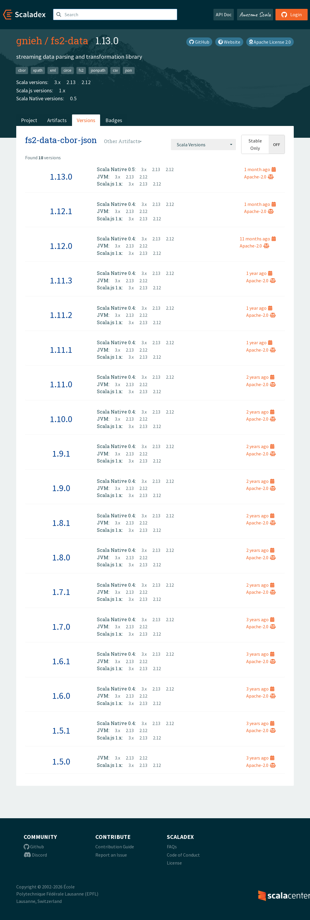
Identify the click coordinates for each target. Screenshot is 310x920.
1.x (62, 90)
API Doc (223, 14)
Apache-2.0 (259, 177)
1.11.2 (61, 314)
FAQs (172, 847)
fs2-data (69, 40)
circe (67, 70)
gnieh (29, 40)
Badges (113, 120)
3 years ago (260, 619)
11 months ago (258, 239)
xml (53, 70)
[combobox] (203, 144)
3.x (57, 82)
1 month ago (260, 169)
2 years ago (260, 377)
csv (115, 70)
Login (291, 14)
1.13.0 (61, 176)
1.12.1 (61, 211)
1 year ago (259, 273)
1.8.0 (61, 557)
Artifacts (57, 120)
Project (29, 120)
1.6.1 (61, 661)
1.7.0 (61, 626)
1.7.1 (61, 591)
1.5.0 (61, 761)
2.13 (71, 82)
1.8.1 (61, 522)
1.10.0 (61, 418)
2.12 (86, 82)
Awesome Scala (255, 14)
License (174, 863)
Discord (35, 855)
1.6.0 (61, 695)
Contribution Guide (114, 847)
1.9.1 (61, 453)
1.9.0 (61, 487)
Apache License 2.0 (270, 42)
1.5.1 (61, 730)
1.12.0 (61, 245)
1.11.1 (61, 349)
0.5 (73, 98)
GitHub (199, 42)
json (128, 70)
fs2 (81, 70)
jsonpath (98, 70)
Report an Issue (111, 855)
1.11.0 (61, 384)
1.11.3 (61, 280)
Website (229, 42)
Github (34, 847)
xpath (38, 70)
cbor (22, 70)
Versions (86, 120)
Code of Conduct (183, 855)
